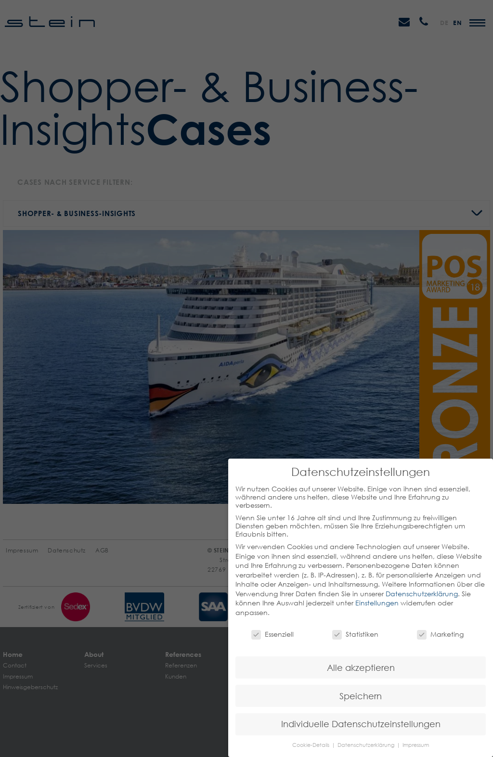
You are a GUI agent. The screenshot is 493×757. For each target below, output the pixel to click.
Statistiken (355, 634)
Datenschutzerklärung (422, 594)
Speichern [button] (360, 696)
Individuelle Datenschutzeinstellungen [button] (361, 724)
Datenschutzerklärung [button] (366, 745)
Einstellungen (377, 603)
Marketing (440, 634)
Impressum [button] (415, 745)
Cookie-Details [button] (311, 745)
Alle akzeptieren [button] (361, 668)
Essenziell (272, 634)
